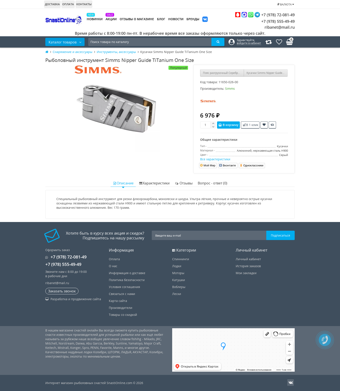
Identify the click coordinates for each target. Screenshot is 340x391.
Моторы (178, 273)
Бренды (192, 19)
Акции (111, 19)
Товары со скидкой (123, 315)
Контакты (84, 4)
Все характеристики (215, 159)
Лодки (176, 266)
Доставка (52, 4)
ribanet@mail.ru (280, 27)
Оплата (68, 4)
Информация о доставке (127, 273)
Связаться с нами (122, 294)
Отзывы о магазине (137, 19)
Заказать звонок (62, 291)
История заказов (248, 266)
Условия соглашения (124, 287)
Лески (176, 294)
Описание (123, 183)
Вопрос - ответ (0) (212, 183)
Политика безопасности (127, 280)
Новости (175, 19)
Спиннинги (180, 259)
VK (205, 19)
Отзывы (184, 183)
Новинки (95, 19)
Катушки (178, 280)
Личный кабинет (248, 259)
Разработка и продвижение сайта (73, 299)
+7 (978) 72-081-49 (265, 14)
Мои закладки (246, 273)
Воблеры (178, 287)
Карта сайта (118, 301)
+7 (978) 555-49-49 (275, 21)
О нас (113, 266)
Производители (120, 308)
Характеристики (154, 183)
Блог (161, 19)
